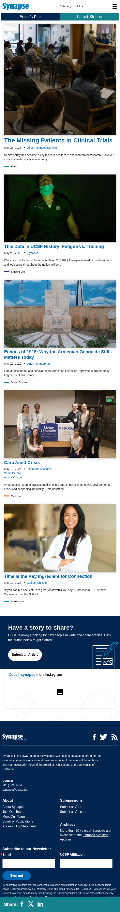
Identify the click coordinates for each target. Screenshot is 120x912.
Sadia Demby (12, 473)
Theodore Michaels (39, 469)
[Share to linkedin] (41, 905)
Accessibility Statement (19, 826)
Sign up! (16, 875)
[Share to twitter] (31, 905)
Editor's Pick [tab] (30, 16)
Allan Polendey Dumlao (42, 147)
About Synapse (13, 807)
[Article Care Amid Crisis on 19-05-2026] (60, 427)
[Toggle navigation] (115, 6)
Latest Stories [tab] (89, 16)
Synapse (32, 253)
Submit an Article (25, 654)
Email (6, 854)
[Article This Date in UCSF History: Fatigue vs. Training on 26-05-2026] (60, 211)
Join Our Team (13, 811)
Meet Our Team (13, 816)
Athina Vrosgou (13, 477)
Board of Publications (17, 821)
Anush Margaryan (38, 363)
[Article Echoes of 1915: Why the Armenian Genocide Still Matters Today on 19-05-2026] (60, 320)
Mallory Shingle (37, 582)
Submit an (71, 807)
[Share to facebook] (23, 905)
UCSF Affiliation (72, 854)
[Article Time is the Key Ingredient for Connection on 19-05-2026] (60, 541)
